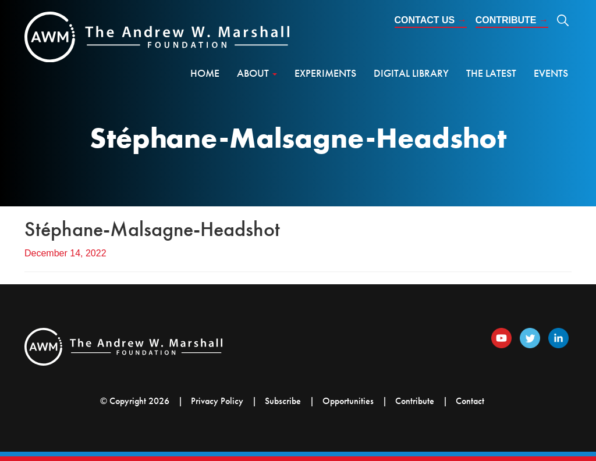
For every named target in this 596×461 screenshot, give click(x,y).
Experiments (325, 73)
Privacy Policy (217, 401)
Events (551, 73)
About (257, 73)
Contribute (512, 20)
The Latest (491, 73)
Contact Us (431, 20)
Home (204, 73)
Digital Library (411, 73)
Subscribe (283, 401)
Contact (470, 401)
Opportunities (348, 401)
